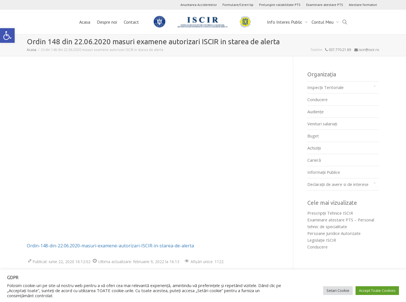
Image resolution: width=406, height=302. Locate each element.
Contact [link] (131, 22)
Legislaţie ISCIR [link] (321, 240)
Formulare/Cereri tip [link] (237, 5)
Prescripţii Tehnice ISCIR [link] (330, 213)
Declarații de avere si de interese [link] (338, 184)
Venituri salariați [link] (322, 123)
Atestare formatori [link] (363, 5)
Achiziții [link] (314, 148)
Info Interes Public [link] (285, 22)
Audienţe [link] (315, 111)
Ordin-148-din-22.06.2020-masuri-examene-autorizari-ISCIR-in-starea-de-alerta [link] (110, 246)
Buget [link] (313, 136)
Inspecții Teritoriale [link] (325, 87)
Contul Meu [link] (323, 22)
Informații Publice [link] (323, 172)
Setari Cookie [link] (337, 290)
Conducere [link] (317, 99)
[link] (7, 35)
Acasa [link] (84, 22)
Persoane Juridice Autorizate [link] (334, 233)
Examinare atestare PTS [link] (324, 5)
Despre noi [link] (107, 22)
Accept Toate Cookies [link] (377, 290)
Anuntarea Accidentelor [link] (198, 5)
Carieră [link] (314, 160)
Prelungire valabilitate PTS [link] (280, 5)
